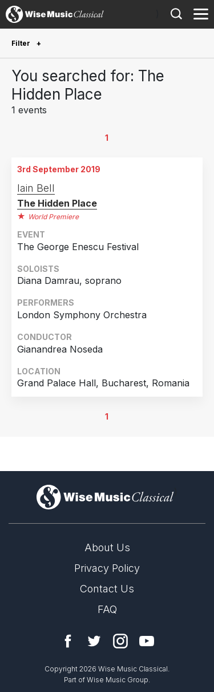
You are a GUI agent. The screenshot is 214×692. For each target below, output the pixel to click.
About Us (107, 547)
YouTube (146, 641)
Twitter (94, 641)
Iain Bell (36, 188)
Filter (21, 43)
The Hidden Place (57, 203)
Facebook (67, 641)
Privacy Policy (107, 568)
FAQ (107, 609)
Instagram (120, 641)
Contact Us (107, 589)
